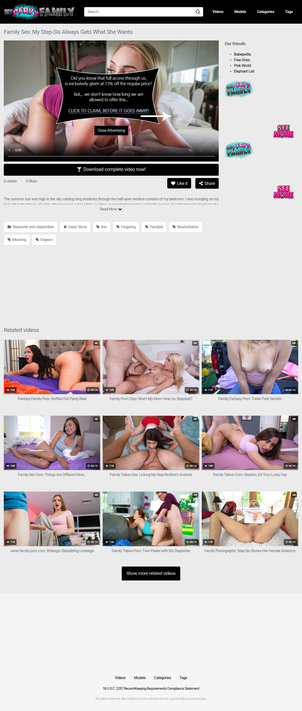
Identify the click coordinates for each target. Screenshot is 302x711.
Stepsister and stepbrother (31, 227)
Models (240, 11)
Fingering (126, 227)
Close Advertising (111, 130)
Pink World (242, 65)
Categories (265, 11)
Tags (289, 11)
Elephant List (244, 71)
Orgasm (44, 239)
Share (207, 183)
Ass (101, 227)
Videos (217, 11)
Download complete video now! (111, 169)
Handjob (154, 227)
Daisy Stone (75, 227)
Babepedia (242, 54)
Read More (111, 209)
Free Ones (242, 60)
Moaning (17, 239)
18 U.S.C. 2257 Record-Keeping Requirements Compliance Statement (151, 689)
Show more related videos (151, 573)
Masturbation (185, 227)
